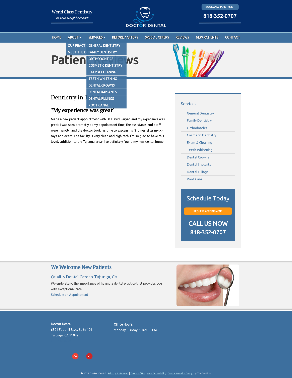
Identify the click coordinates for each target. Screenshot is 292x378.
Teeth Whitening (200, 150)
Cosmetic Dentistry (201, 135)
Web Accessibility (156, 373)
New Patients (207, 37)
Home (56, 37)
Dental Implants (199, 164)
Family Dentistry (199, 120)
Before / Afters (125, 37)
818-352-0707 (220, 16)
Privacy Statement (118, 373)
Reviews (182, 37)
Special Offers (157, 37)
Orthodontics (197, 128)
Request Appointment (208, 211)
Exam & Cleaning (199, 142)
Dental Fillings (197, 172)
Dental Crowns (198, 157)
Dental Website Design (180, 373)
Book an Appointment (220, 7)
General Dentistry (200, 113)
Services (95, 37)
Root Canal (195, 179)
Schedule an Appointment (69, 294)
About (73, 37)
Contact (232, 37)
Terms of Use (137, 373)
